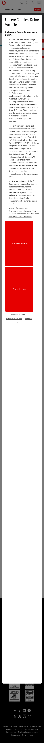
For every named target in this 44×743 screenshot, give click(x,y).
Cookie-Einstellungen (17, 314)
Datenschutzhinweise (14, 319)
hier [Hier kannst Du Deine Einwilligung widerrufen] (17, 62)
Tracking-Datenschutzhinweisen (20, 217)
